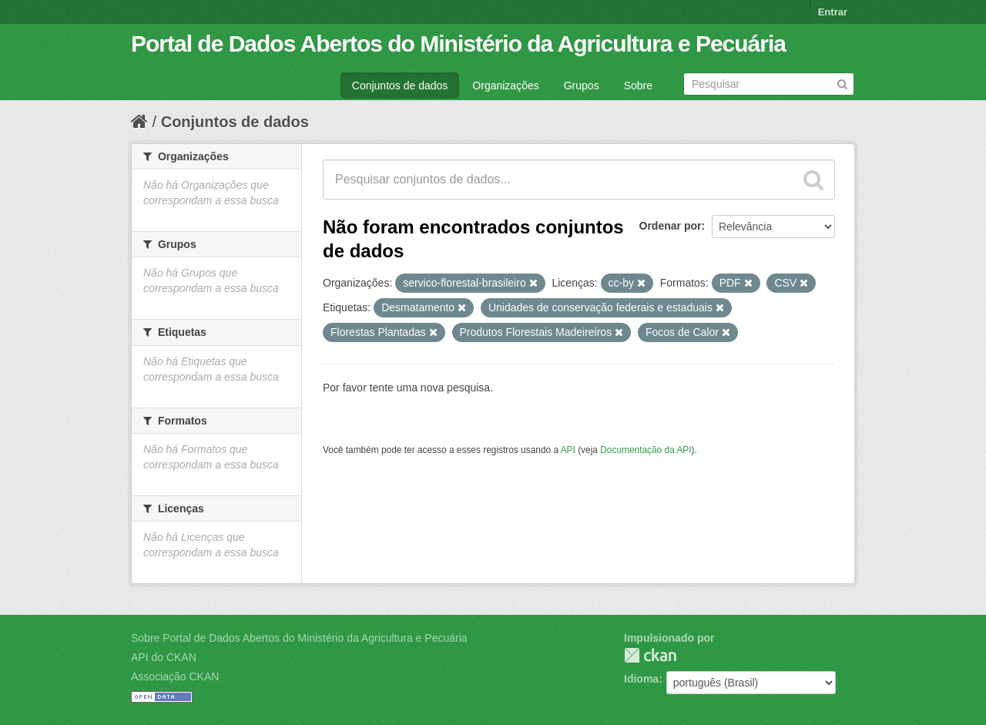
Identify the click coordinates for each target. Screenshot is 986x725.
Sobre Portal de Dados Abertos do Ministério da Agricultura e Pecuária (299, 638)
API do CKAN (163, 657)
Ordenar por (670, 226)
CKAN (650, 655)
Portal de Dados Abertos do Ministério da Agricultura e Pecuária (458, 43)
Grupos (581, 85)
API (568, 450)
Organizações (505, 85)
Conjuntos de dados (400, 85)
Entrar (832, 12)
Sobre (638, 85)
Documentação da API (645, 450)
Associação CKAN (175, 676)
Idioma (641, 679)
